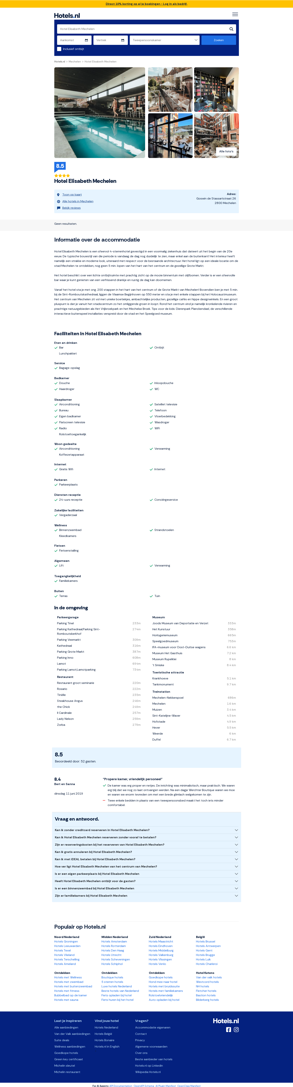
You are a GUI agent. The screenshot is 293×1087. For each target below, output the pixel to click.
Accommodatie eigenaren (152, 1025)
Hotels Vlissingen (160, 957)
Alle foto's (226, 152)
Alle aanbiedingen (66, 1025)
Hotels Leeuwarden (67, 943)
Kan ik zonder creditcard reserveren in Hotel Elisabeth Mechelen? (102, 828)
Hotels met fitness (66, 988)
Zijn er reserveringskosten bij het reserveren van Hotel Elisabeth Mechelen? (109, 842)
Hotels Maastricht (161, 939)
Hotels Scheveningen (115, 957)
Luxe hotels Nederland (116, 984)
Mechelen (75, 61)
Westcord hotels (207, 979)
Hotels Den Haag (112, 948)
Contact (141, 1031)
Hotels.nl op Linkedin (149, 1063)
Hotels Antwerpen (208, 943)
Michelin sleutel (64, 1063)
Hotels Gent (204, 948)
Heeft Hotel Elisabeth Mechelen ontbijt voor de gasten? (95, 879)
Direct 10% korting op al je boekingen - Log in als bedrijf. (146, 4)
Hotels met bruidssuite (164, 984)
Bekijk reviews (69, 205)
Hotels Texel (62, 948)
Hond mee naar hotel (163, 979)
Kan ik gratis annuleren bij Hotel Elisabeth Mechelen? (93, 849)
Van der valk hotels (209, 975)
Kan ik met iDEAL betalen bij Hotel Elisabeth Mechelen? (95, 857)
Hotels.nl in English (107, 1044)
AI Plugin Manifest (166, 1083)
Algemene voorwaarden (151, 1044)
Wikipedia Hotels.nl (148, 1069)
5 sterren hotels (112, 979)
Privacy (140, 1038)
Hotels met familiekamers (166, 988)
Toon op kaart (69, 194)
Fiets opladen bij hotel (116, 993)
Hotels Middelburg (161, 948)
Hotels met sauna (66, 997)
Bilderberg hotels (207, 997)
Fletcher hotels (206, 988)
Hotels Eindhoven (161, 943)
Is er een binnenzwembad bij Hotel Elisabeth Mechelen (94, 886)
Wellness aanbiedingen (69, 1044)
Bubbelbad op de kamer (70, 993)
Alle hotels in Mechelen (75, 199)
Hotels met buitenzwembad (73, 984)
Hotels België (103, 1031)
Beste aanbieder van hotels (153, 1057)
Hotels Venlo (157, 961)
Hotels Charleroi (207, 961)
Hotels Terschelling (67, 957)
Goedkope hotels (161, 975)
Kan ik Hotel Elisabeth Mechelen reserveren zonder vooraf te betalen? (105, 835)
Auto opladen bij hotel (164, 997)
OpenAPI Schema (144, 1083)
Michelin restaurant (67, 1069)
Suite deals (61, 1038)
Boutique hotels (112, 975)
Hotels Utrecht (111, 952)
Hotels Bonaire (104, 1038)
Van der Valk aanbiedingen (72, 1031)
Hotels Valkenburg (161, 952)
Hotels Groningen (66, 939)
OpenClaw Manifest (189, 1083)
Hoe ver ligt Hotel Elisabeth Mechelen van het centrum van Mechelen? (106, 864)
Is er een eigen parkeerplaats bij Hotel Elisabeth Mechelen (97, 871)
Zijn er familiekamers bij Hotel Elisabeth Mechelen (91, 893)
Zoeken (219, 40)
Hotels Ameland (65, 961)
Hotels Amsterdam (114, 939)
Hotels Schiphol (112, 961)
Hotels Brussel (205, 939)
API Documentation (121, 1083)
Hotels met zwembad (68, 979)
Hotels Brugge (205, 952)
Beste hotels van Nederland (120, 988)
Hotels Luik (203, 957)
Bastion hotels (206, 993)
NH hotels (202, 984)
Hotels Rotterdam (113, 943)
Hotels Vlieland (64, 952)
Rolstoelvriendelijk (161, 993)
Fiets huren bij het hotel (117, 997)
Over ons (141, 1050)
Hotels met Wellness (68, 975)
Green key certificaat (68, 1057)
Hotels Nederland (106, 1025)
